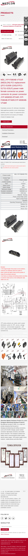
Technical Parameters (8, 130)
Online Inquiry (6, 121)
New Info (21, 38)
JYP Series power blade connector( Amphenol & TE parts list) (7, 31)
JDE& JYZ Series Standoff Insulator (7, 38)
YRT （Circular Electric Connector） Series (21, 35)
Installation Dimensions (8, 133)
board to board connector (8, 165)
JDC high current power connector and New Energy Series (21, 31)
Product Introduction (7, 126)
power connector (17, 165)
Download (4, 136)
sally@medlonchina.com (5, 543)
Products (9, 24)
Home (4, 24)
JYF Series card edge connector (7, 35)
